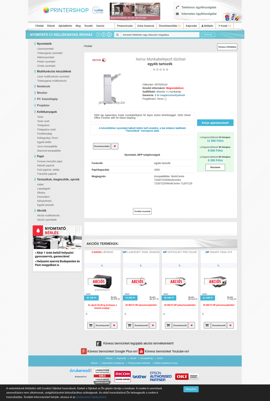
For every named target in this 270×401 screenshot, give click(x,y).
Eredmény (208, 35)
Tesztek (88, 25)
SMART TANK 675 (221, 252)
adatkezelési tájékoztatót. (91, 397)
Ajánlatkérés (65, 25)
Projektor (43, 105)
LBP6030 (107, 252)
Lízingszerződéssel (215, 139)
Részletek (215, 167)
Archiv (160, 358)
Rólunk (51, 25)
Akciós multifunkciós (48, 215)
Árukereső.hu (80, 377)
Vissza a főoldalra (227, 47)
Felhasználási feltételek (139, 363)
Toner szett (43, 121)
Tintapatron (43, 125)
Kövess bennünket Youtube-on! (164, 351)
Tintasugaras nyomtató (49, 53)
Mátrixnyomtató (45, 57)
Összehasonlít (102, 325)
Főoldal (39, 25)
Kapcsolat (191, 25)
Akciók (133, 358)
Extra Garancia (145, 25)
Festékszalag (44, 133)
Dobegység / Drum (47, 137)
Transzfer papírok (47, 173)
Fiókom (109, 358)
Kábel (40, 184)
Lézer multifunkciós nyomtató (53, 76)
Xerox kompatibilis (47, 146)
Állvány (41, 192)
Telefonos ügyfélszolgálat (199, 7)
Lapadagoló (43, 188)
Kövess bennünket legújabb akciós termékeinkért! (135, 343)
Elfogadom (191, 389)
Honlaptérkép (146, 358)
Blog (78, 25)
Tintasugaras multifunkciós (52, 80)
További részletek (142, 211)
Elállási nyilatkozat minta (166, 363)
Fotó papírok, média (48, 169)
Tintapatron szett (46, 129)
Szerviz (100, 25)
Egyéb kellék (44, 142)
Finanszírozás (125, 25)
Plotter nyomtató (46, 61)
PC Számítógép (47, 99)
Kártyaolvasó (44, 200)
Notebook (43, 86)
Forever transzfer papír (49, 161)
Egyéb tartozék (45, 205)
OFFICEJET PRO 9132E (182, 252)
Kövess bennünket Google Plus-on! (110, 351)
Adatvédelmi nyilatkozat (113, 363)
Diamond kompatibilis (49, 150)
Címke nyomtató (46, 65)
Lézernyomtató (45, 48)
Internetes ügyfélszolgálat (199, 13)
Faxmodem (43, 196)
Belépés (207, 25)
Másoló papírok (45, 165)
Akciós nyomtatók (47, 219)
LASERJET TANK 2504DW (143, 252)
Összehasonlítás (170, 25)
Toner (40, 116)
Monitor (42, 92)
